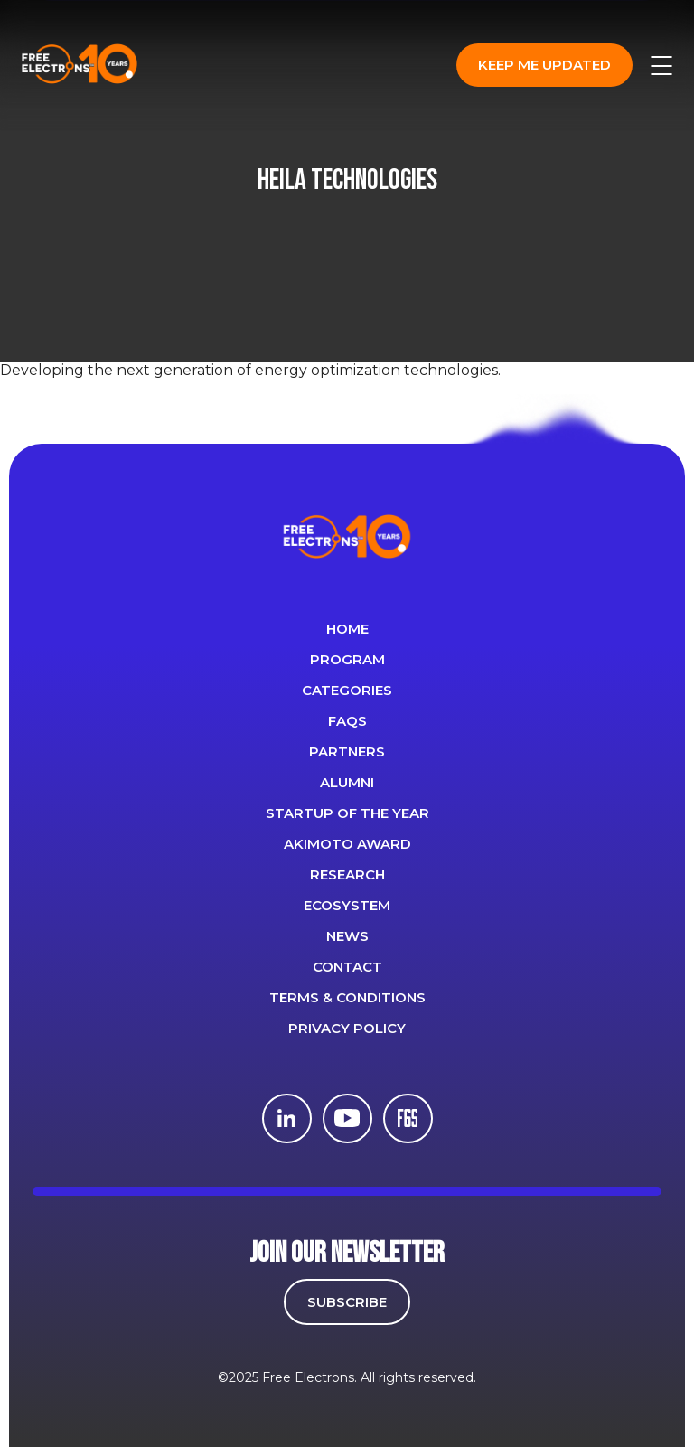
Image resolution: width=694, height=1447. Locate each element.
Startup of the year (347, 813)
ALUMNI (347, 782)
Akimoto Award (347, 843)
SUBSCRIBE (347, 1302)
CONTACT (347, 966)
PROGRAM (347, 659)
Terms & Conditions (347, 997)
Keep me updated (544, 64)
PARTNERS (347, 751)
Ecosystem (347, 905)
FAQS (347, 720)
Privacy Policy (347, 1028)
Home (347, 628)
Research (347, 874)
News (347, 935)
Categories (347, 690)
